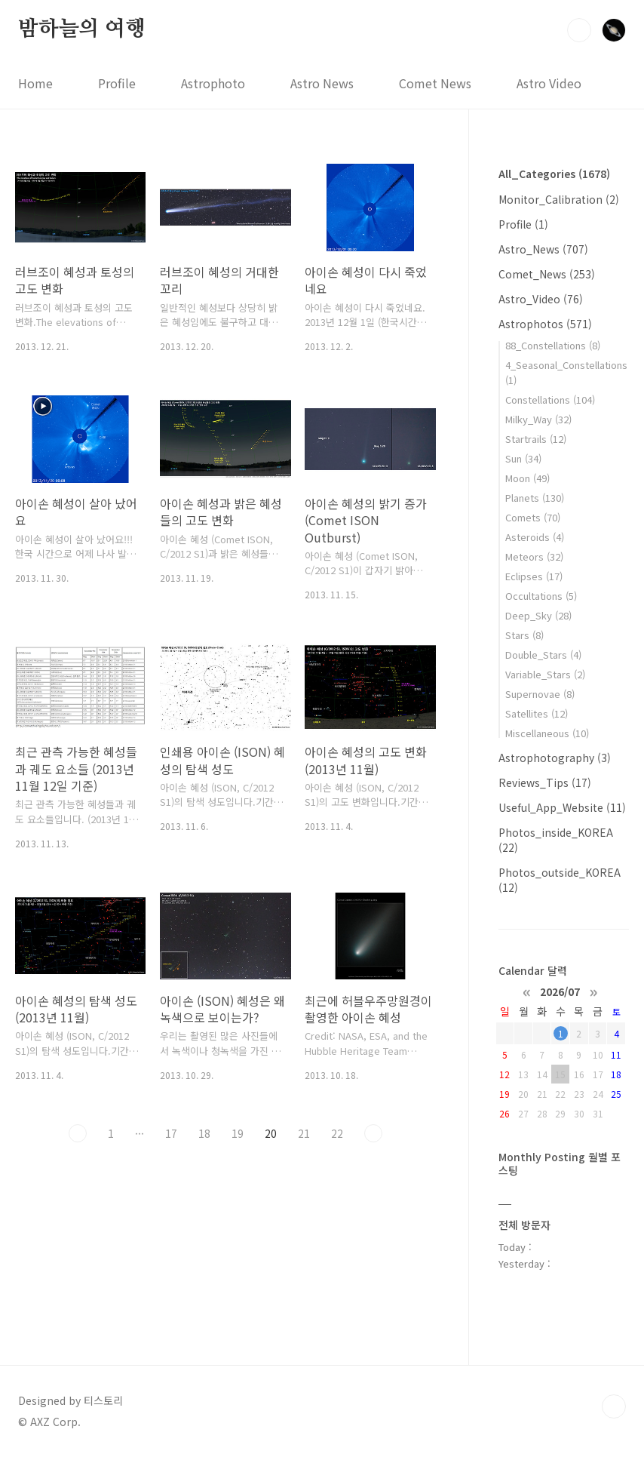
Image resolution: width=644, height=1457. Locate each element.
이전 (78, 1133)
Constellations (550, 399)
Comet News (435, 83)
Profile (117, 83)
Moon (527, 478)
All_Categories (554, 173)
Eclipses (534, 576)
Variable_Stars (545, 674)
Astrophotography (554, 757)
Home (35, 83)
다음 (373, 1133)
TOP (614, 1406)
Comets (532, 517)
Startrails (535, 439)
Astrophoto (213, 83)
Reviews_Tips (544, 782)
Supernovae (540, 694)
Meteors (534, 556)
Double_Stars (543, 654)
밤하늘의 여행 (82, 29)
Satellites (536, 713)
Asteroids (534, 537)
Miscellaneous (547, 733)
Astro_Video (540, 298)
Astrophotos (545, 323)
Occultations (541, 596)
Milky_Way (538, 419)
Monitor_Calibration (558, 199)
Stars (524, 635)
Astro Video (549, 83)
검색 (579, 30)
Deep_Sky (538, 615)
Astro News (322, 83)
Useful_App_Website (562, 807)
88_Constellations (552, 345)
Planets (534, 497)
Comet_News (546, 273)
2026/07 (560, 990)
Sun (523, 458)
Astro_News (543, 249)
